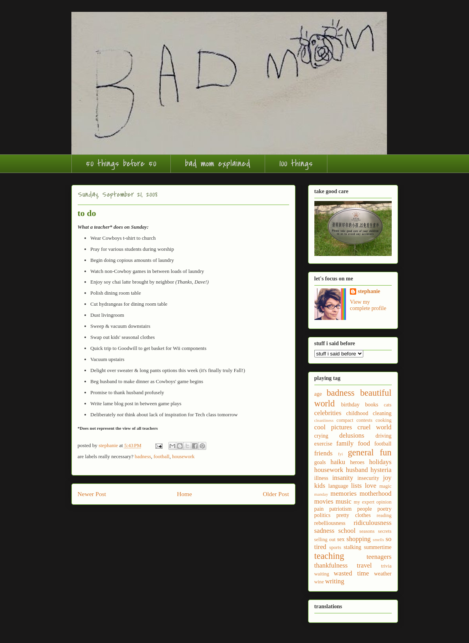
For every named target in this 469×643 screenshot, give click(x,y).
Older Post (276, 494)
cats (388, 405)
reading (384, 515)
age (318, 394)
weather (382, 574)
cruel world (374, 427)
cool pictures (333, 427)
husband (357, 470)
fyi (340, 453)
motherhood (375, 493)
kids (319, 485)
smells (378, 539)
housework (183, 456)
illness (321, 478)
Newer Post (92, 494)
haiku (338, 462)
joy (387, 477)
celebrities (328, 413)
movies (323, 501)
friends (323, 453)
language (338, 486)
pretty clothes (353, 515)
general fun (370, 452)
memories (344, 493)
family (345, 443)
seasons (366, 531)
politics (322, 515)
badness (143, 456)
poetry (384, 509)
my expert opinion (373, 502)
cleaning (382, 413)
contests (365, 420)
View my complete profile (368, 305)
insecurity (368, 478)
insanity (342, 477)
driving (383, 436)
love (370, 485)
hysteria (380, 470)
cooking (384, 420)
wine (319, 582)
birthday (350, 405)
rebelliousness (330, 523)
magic (385, 486)
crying (321, 436)
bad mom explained (217, 163)
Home (184, 494)
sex (341, 539)
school (347, 530)
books (371, 405)
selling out (325, 539)
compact (344, 420)
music (343, 501)
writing (334, 581)
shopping (358, 539)
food (364, 443)
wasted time (351, 573)
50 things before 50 (121, 163)
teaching (329, 556)
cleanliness (324, 420)
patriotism (340, 509)
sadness (324, 530)
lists (356, 485)
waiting (321, 574)
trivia (386, 566)
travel (364, 565)
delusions (351, 435)
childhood (357, 413)
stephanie (369, 291)
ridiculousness (372, 522)
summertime (378, 547)
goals (320, 462)
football (161, 456)
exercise (323, 444)
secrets (384, 531)
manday (321, 494)
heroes (357, 462)
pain (319, 509)
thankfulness (331, 565)
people (364, 509)
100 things (296, 163)
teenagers (378, 556)
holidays (380, 462)
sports (335, 547)
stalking (352, 547)
